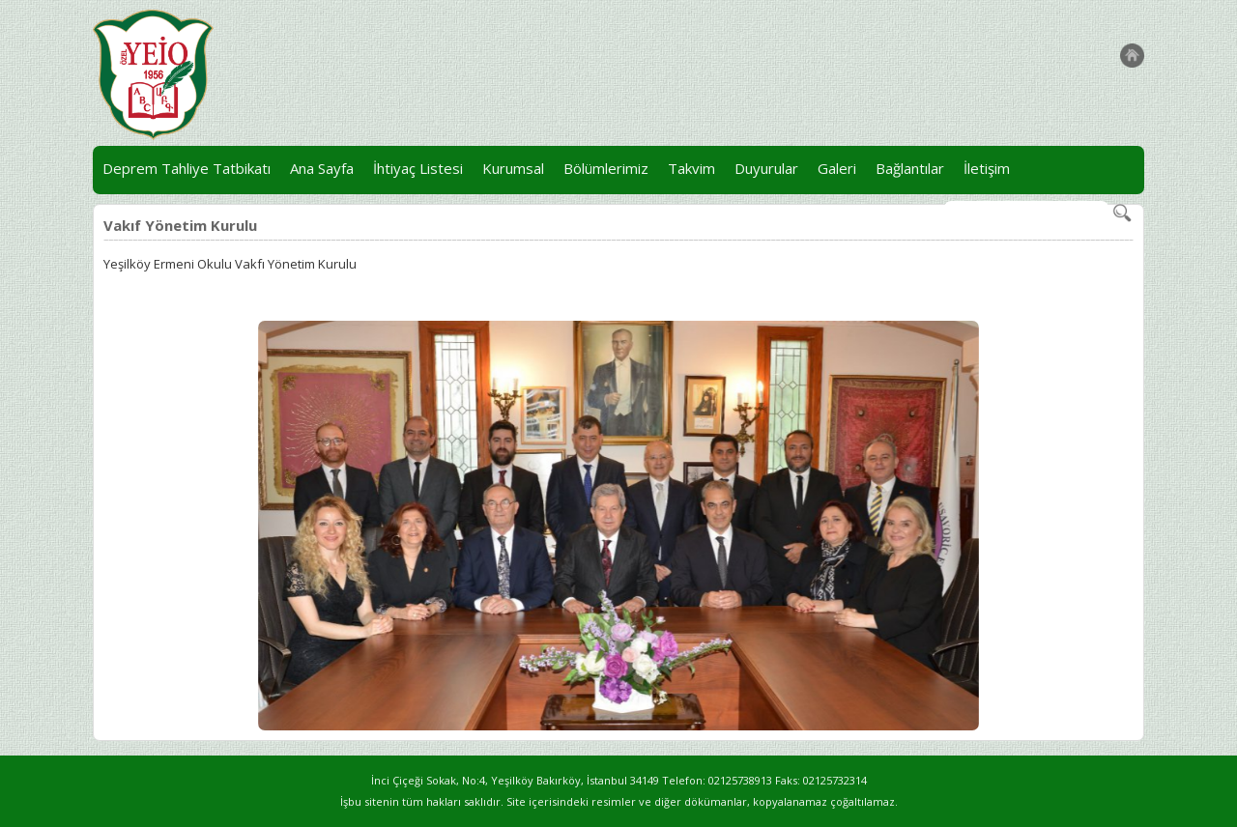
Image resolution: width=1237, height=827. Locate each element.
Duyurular (766, 168)
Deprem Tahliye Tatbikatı (186, 168)
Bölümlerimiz (605, 168)
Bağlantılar (910, 168)
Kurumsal (513, 168)
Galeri (837, 168)
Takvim (691, 168)
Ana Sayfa (322, 168)
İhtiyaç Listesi (418, 168)
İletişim (987, 168)
